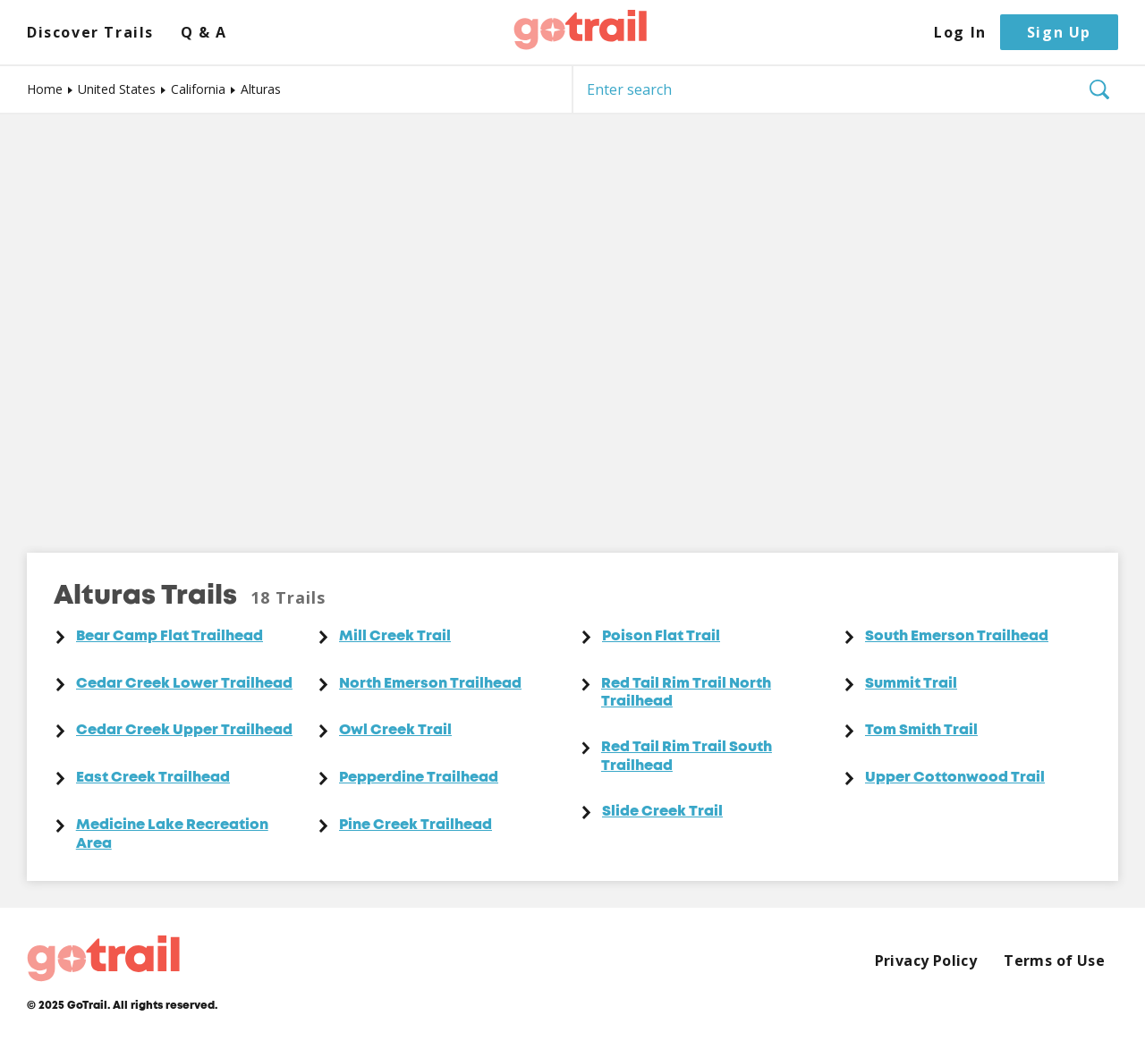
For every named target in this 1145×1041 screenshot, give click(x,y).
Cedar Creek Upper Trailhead (184, 731)
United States (117, 88)
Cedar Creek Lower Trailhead (184, 684)
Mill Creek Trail (395, 637)
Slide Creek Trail (662, 812)
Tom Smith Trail (921, 731)
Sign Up (1059, 32)
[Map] (572, 320)
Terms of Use (1054, 961)
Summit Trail (911, 684)
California (198, 88)
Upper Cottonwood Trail (955, 778)
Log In (960, 32)
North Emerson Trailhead (430, 684)
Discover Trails (90, 32)
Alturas (261, 88)
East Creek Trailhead (153, 778)
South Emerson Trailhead (956, 637)
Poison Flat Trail (661, 637)
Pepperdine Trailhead (418, 778)
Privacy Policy (926, 961)
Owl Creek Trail (395, 731)
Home (45, 88)
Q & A (204, 32)
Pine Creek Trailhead (415, 825)
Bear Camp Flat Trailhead (169, 637)
